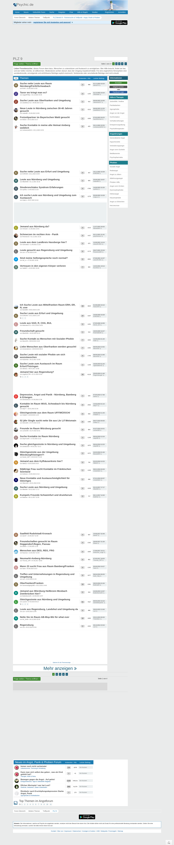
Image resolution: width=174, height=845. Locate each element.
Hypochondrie (115, 142)
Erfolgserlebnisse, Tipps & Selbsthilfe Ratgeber (36, 781)
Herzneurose (114, 205)
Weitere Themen (34, 811)
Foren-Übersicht (19, 811)
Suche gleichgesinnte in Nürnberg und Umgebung (48, 444)
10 (47, 804)
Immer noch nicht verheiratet (33, 766)
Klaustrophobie (115, 198)
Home (17, 12)
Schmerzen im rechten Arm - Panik (39, 234)
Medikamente (115, 153)
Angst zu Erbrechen (117, 202)
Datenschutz (77, 831)
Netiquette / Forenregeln (108, 831)
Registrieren (109, 12)
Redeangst (114, 170)
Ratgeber (61, 12)
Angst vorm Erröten (117, 186)
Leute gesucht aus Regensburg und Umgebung (46, 250)
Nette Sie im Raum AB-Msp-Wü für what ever (44, 617)
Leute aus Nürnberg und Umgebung (40, 179)
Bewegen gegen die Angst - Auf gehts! (38, 779)
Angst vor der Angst (117, 113)
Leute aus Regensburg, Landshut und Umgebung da (49, 609)
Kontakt (53, 831)
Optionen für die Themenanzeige (61, 662)
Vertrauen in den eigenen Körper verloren (43, 266)
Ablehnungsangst (116, 178)
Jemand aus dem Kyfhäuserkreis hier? (41, 461)
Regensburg (27, 625)
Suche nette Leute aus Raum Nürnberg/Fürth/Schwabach (36, 84)
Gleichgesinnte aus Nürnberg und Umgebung (45, 599)
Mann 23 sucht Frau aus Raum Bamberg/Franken (47, 566)
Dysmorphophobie (116, 190)
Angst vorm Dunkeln (117, 149)
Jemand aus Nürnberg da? (34, 226)
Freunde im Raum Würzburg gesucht (40, 428)
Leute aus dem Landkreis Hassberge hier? (43, 242)
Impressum (67, 831)
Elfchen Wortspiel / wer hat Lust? (35, 785)
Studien (95, 12)
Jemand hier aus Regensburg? (37, 372)
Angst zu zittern (115, 174)
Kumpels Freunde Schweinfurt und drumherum (46, 495)
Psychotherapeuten (117, 128)
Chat (71, 12)
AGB (97, 831)
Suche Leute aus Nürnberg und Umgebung (43, 487)
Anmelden (122, 12)
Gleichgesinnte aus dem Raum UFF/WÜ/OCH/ (45, 412)
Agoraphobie (114, 109)
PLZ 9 (17, 59)
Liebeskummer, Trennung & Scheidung (33, 768)
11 (50, 804)
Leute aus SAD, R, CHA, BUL (36, 323)
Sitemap (120, 831)
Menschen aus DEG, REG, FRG (37, 550)
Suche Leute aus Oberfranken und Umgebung (45, 100)
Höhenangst (114, 194)
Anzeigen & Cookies (88, 831)
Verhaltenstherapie (117, 121)
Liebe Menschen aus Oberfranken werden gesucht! (48, 346)
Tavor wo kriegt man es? (33, 92)
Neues (26, 12)
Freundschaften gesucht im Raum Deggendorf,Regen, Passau (38, 542)
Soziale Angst (115, 167)
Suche (51, 12)
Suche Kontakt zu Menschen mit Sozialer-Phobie (47, 338)
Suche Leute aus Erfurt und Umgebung (41, 313)
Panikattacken (115, 105)
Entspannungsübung (117, 125)
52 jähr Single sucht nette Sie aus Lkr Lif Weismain (48, 420)
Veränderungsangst (117, 146)
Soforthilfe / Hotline (117, 101)
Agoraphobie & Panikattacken (30, 795)
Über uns (60, 831)
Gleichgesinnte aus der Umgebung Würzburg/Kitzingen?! (39, 453)
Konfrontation (115, 117)
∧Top (169, 842)
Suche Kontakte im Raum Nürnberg (39, 436)
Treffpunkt (46, 811)
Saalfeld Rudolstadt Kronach (36, 533)
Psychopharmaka (116, 157)
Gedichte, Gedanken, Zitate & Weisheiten (34, 787)
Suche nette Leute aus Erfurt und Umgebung (44, 171)
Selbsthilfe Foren (39, 12)
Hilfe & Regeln (82, 12)
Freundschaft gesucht (32, 331)
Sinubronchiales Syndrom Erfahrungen (41, 187)
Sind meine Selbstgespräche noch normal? (44, 258)
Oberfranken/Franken (32, 583)
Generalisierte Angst (117, 138)
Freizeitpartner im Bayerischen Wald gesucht (45, 117)
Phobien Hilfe (115, 182)
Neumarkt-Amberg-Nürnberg (36, 558)
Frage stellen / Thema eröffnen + (27, 64)
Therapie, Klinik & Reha (28, 776)
